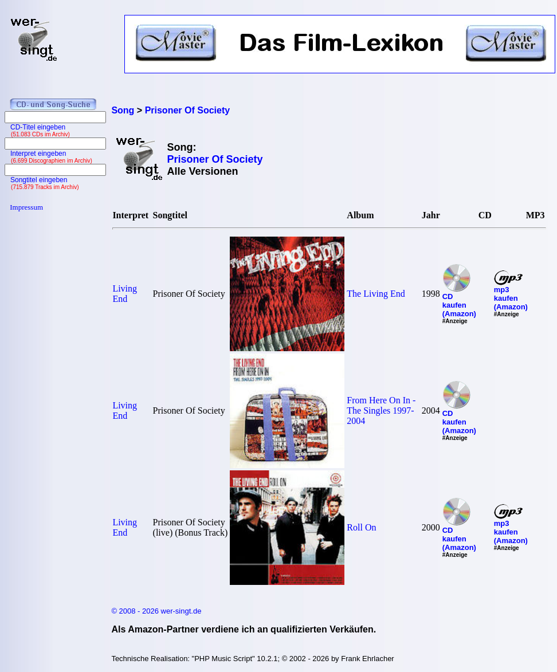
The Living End (376, 293)
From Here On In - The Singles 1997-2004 (381, 410)
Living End (124, 294)
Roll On (361, 527)
